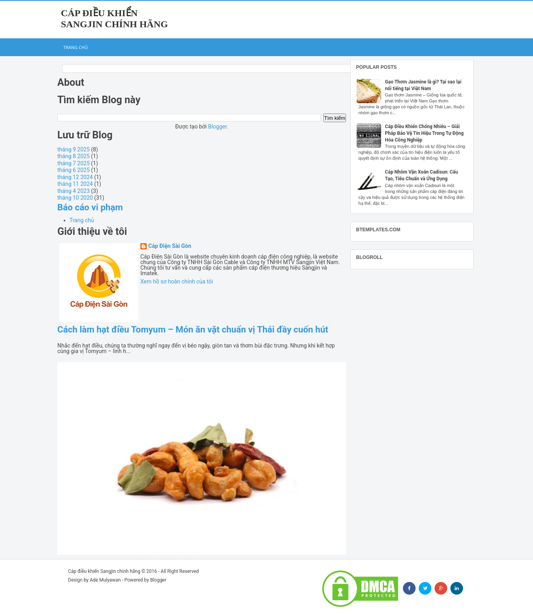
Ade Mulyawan (105, 580)
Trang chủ (75, 47)
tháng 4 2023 (73, 191)
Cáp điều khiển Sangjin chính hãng (104, 571)
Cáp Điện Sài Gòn (169, 246)
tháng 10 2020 (75, 198)
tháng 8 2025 (73, 156)
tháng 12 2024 (75, 177)
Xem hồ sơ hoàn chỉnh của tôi (176, 281)
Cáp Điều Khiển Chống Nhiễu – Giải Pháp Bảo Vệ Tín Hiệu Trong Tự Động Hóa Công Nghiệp (424, 133)
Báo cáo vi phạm (90, 207)
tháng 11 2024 (75, 184)
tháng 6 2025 (73, 170)
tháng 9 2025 (73, 149)
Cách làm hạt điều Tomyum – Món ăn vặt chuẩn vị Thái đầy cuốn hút (192, 329)
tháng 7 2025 (73, 163)
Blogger (217, 126)
